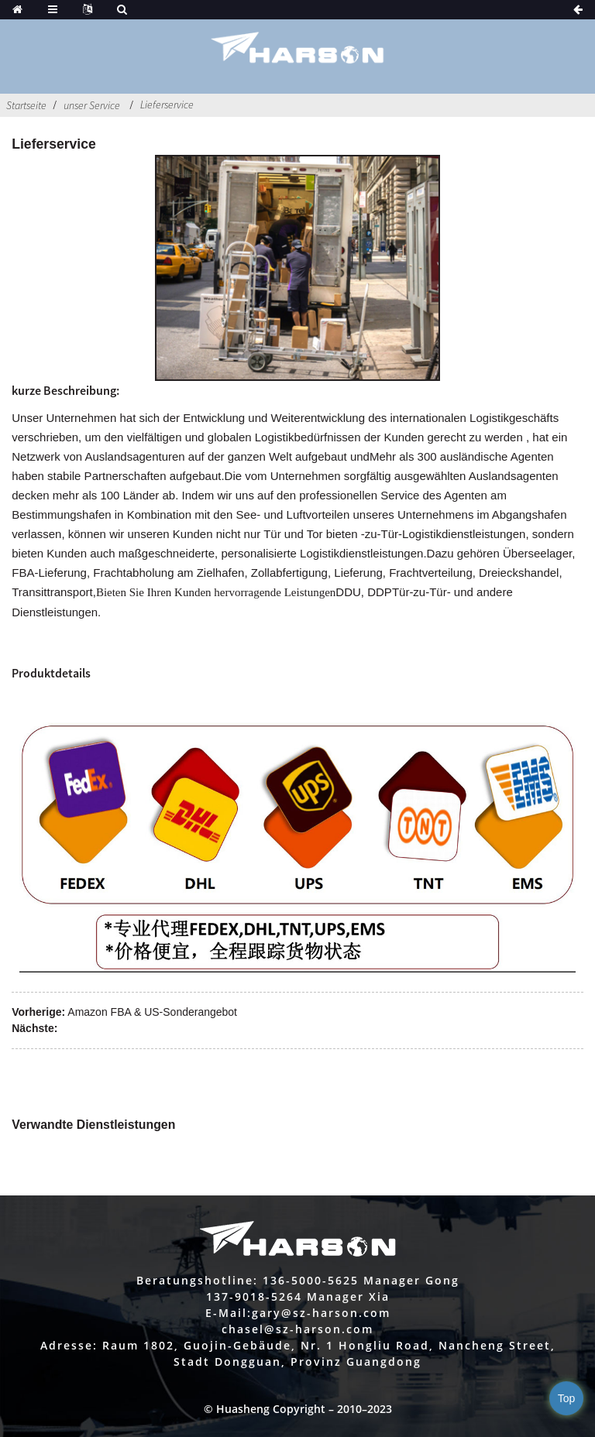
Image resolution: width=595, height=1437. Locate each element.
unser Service (92, 105)
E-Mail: (228, 1312)
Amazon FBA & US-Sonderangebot (152, 1012)
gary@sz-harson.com (321, 1312)
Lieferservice (167, 104)
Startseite (26, 105)
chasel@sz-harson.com (297, 1329)
